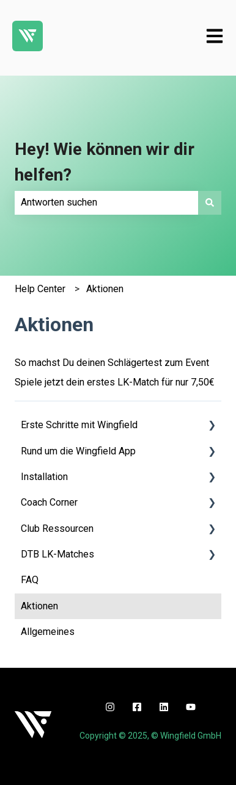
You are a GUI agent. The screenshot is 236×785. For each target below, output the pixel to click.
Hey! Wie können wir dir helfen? (104, 162)
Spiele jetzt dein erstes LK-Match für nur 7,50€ (115, 382)
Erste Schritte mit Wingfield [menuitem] (79, 425)
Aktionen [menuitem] (39, 606)
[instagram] (110, 707)
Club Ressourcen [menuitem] (57, 528)
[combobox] (106, 202)
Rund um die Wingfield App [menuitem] (78, 451)
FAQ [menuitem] (30, 580)
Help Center (40, 289)
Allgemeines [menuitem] (48, 631)
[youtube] (191, 707)
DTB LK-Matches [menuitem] (57, 554)
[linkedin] (164, 707)
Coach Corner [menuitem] (49, 502)
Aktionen (105, 289)
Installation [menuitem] (44, 476)
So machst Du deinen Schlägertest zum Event (112, 362)
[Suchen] (209, 202)
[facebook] (137, 707)
